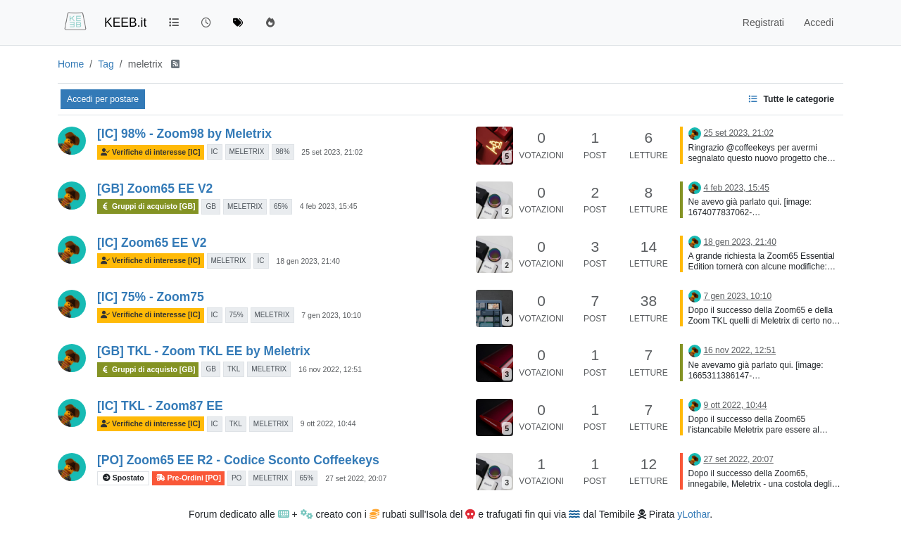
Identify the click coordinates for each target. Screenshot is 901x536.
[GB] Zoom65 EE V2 (155, 188)
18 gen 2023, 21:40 (308, 261)
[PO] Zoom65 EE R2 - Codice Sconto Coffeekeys (238, 460)
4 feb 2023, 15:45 (329, 206)
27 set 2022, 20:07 (355, 478)
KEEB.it (125, 22)
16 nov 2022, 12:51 (330, 369)
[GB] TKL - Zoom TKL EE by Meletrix (203, 351)
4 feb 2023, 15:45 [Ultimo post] (736, 188)
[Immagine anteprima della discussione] (494, 145)
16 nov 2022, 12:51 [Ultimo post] (739, 350)
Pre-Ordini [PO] (188, 478)
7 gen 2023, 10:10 (331, 315)
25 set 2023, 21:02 (332, 152)
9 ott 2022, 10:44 (328, 423)
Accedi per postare (103, 99)
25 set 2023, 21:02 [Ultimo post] (738, 133)
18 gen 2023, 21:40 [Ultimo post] (739, 242)
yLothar (693, 514)
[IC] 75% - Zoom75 (150, 297)
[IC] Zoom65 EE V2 (152, 243)
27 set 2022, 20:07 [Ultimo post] (738, 459)
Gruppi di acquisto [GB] (148, 206)
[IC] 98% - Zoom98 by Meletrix (184, 134)
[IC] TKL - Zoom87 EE (160, 406)
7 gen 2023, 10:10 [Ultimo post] (737, 296)
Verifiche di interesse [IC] (151, 152)
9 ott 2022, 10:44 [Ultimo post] (735, 405)
